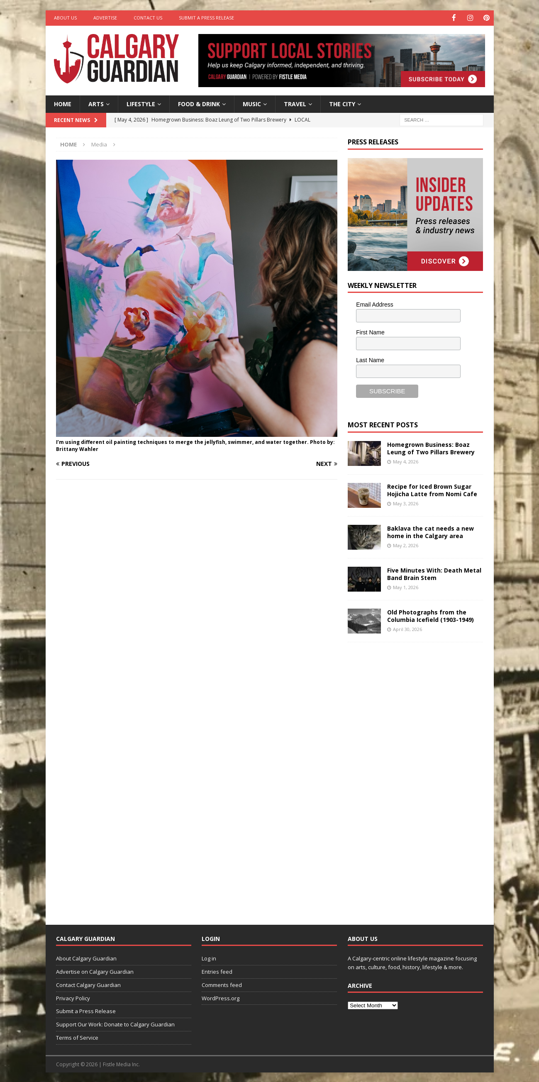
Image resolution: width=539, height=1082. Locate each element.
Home (62, 103)
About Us (65, 18)
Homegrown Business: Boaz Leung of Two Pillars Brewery (431, 447)
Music (252, 103)
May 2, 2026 (405, 544)
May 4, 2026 (405, 461)
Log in (209, 958)
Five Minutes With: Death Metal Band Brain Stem (434, 573)
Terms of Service (77, 1037)
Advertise (105, 18)
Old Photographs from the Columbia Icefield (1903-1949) (430, 615)
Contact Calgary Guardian (88, 984)
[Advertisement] (410, 776)
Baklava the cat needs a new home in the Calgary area (430, 531)
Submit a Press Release (206, 18)
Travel (295, 103)
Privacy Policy (73, 997)
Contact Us (148, 18)
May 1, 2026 (405, 586)
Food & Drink (199, 103)
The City (342, 103)
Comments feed (222, 984)
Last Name (370, 359)
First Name (370, 332)
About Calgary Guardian (86, 958)
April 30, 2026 (407, 628)
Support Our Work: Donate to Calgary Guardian (115, 1024)
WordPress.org (220, 997)
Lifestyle (141, 103)
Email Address (374, 304)
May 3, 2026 (405, 503)
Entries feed (217, 971)
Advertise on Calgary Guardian (95, 971)
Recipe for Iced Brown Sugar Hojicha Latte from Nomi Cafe (432, 489)
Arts (96, 103)
